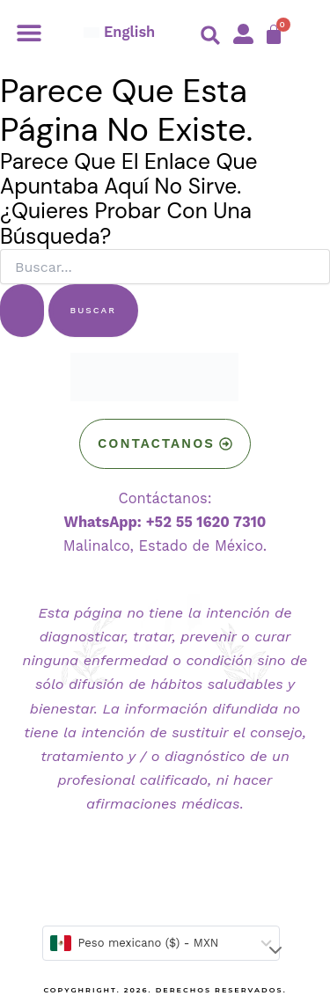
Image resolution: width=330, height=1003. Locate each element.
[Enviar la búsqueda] (22, 310)
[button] (28, 32)
